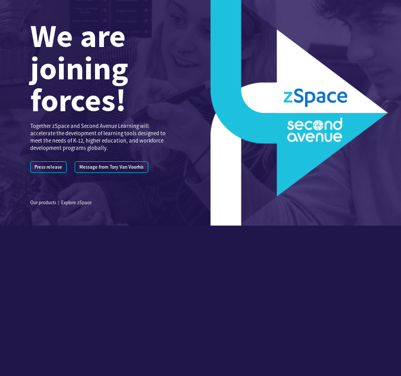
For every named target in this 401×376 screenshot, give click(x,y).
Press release (48, 167)
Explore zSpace (76, 202)
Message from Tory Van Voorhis (111, 167)
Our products (43, 202)
